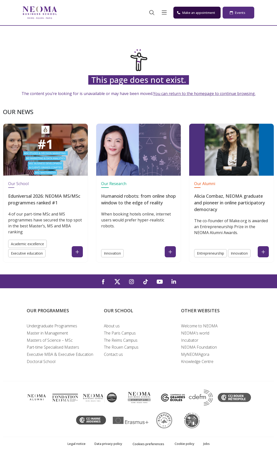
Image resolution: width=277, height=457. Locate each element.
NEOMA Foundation (199, 347)
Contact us (113, 354)
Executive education (27, 253)
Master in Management (47, 333)
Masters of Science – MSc (50, 340)
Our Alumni (204, 183)
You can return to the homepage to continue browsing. (204, 93)
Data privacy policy (108, 443)
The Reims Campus (121, 340)
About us (112, 326)
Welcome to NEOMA (199, 326)
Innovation (112, 253)
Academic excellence (27, 243)
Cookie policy (184, 443)
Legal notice (77, 443)
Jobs (206, 443)
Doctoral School (41, 361)
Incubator (189, 340)
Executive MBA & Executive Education (60, 354)
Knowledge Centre (197, 361)
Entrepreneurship (210, 253)
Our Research (113, 183)
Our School (18, 183)
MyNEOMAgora (195, 354)
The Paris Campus (120, 333)
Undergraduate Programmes (52, 326)
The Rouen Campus (121, 347)
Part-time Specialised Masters (53, 347)
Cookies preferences (148, 444)
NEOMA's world (195, 333)
